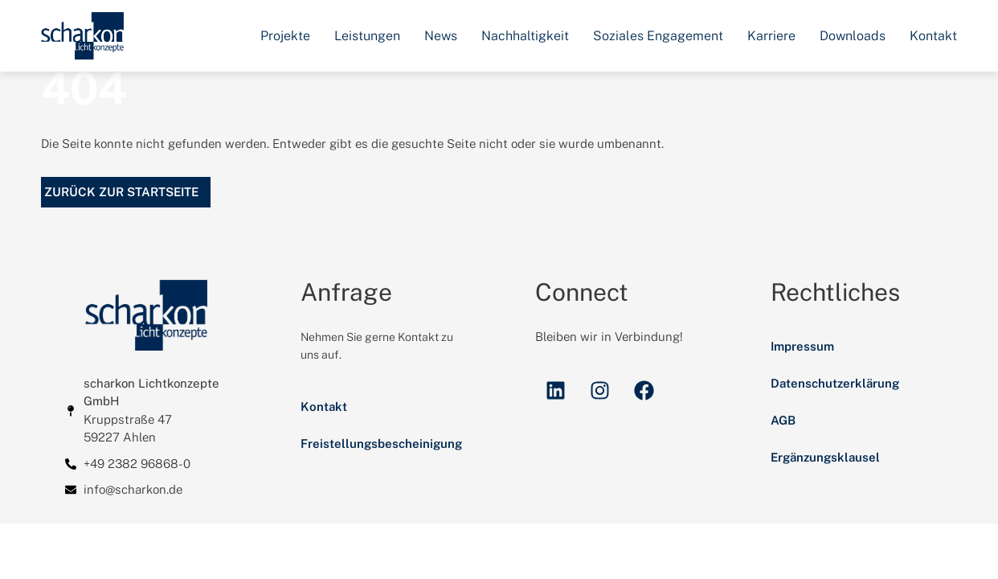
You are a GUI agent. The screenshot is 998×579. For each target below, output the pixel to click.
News (440, 35)
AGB (783, 449)
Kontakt (933, 35)
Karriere (771, 35)
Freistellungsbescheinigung (381, 472)
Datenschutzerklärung (835, 412)
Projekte (285, 35)
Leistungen (367, 35)
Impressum (802, 375)
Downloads (853, 35)
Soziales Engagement (658, 35)
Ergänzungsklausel (825, 486)
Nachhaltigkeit (525, 35)
